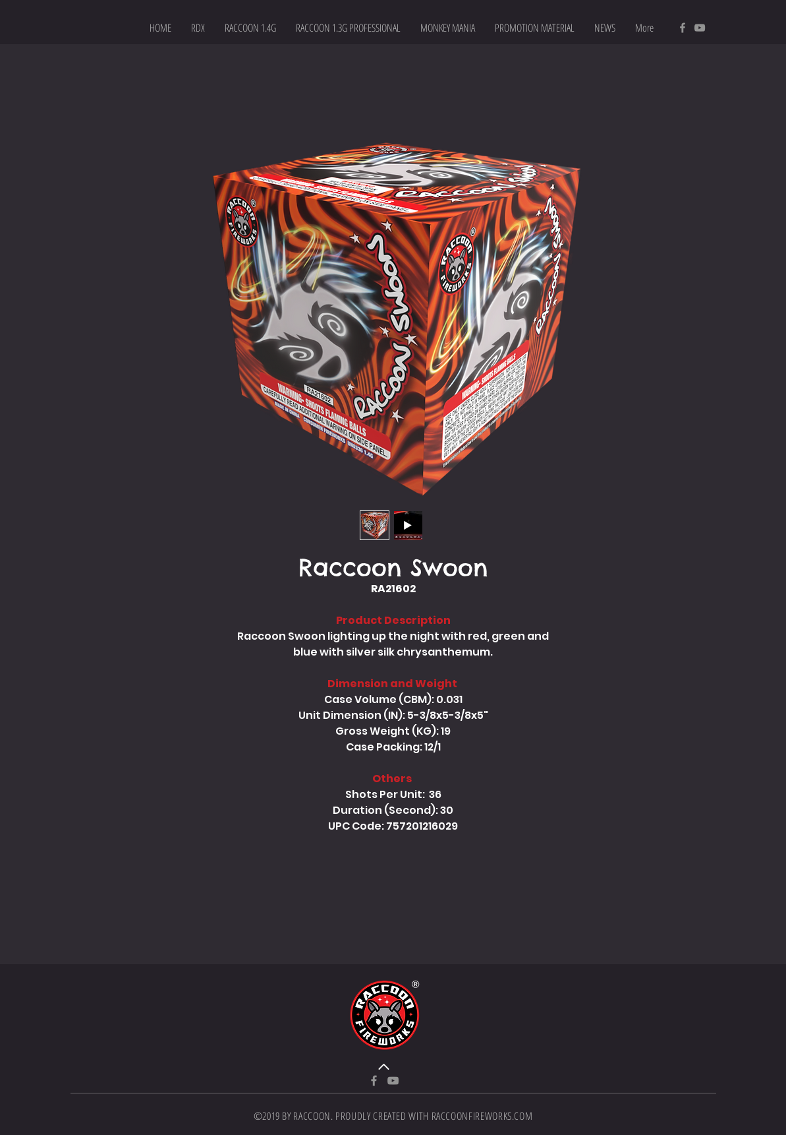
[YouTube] (699, 27)
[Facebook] (682, 27)
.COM (522, 1116)
